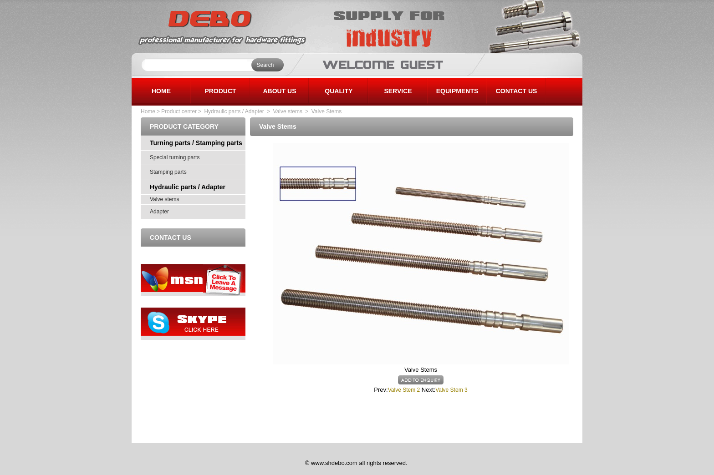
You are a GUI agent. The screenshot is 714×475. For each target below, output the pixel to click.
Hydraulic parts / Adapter (233, 111)
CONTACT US (516, 91)
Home (148, 111)
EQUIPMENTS (457, 91)
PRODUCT (220, 91)
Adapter (159, 211)
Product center (179, 111)
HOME (161, 91)
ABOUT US (279, 91)
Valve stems (288, 111)
